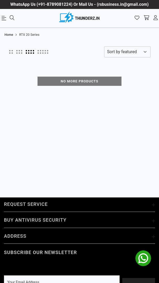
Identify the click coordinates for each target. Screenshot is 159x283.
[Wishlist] (137, 18)
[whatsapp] (143, 258)
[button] (11, 51)
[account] (155, 18)
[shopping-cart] (146, 18)
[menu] (5, 19)
